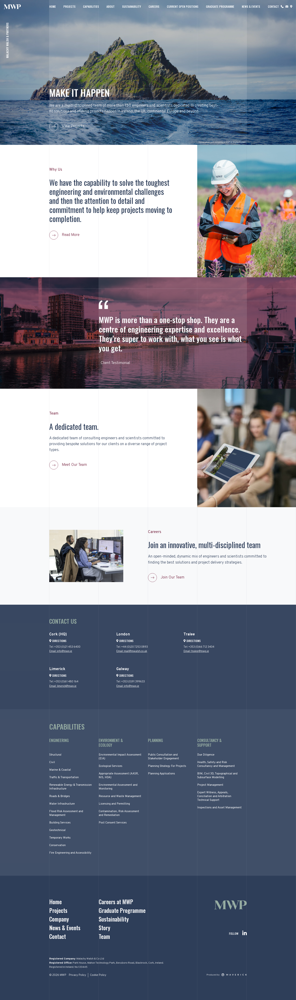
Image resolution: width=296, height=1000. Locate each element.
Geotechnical (57, 830)
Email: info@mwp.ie (60, 651)
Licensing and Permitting (114, 804)
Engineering (59, 740)
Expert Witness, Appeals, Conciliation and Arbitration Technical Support (214, 796)
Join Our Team (172, 577)
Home (52, 6)
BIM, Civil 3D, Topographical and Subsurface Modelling (217, 775)
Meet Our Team (74, 464)
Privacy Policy (77, 975)
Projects (69, 6)
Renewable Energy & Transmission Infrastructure (70, 787)
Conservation (57, 845)
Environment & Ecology (111, 742)
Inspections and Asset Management (219, 808)
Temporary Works (60, 838)
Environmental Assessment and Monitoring (118, 787)
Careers (154, 6)
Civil (52, 762)
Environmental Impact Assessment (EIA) (120, 756)
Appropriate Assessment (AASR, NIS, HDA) (119, 775)
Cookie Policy (98, 975)
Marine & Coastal (60, 770)
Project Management (210, 785)
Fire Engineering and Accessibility (70, 853)
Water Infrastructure (62, 804)
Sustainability (131, 6)
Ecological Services (110, 766)
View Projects (73, 126)
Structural (55, 755)
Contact (273, 6)
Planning (155, 740)
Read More (70, 235)
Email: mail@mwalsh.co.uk (131, 651)
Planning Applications (161, 774)
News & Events (251, 6)
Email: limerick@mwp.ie (62, 686)
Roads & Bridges (59, 796)
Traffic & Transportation (64, 777)
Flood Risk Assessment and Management (66, 813)
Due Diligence (205, 755)
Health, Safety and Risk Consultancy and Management (216, 764)
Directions (57, 641)
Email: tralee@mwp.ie (196, 651)
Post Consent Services (113, 823)
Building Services (60, 823)
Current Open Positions (182, 6)
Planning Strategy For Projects (167, 766)
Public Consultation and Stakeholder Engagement (163, 756)
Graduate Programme (220, 6)
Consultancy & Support (209, 742)
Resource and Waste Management (120, 796)
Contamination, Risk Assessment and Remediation (119, 813)
